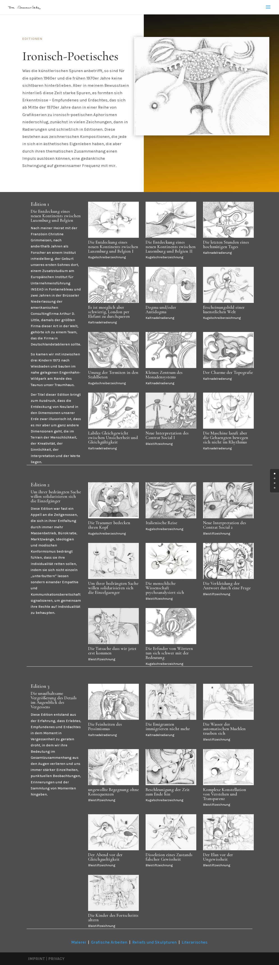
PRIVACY (56, 958)
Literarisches (195, 942)
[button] (10, 955)
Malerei (78, 942)
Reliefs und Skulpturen (154, 942)
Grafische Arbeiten (109, 942)
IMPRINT (36, 958)
